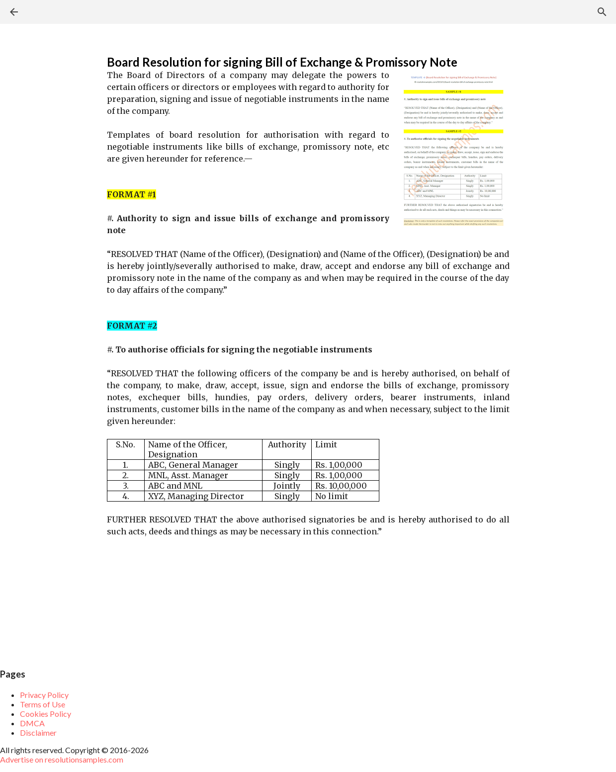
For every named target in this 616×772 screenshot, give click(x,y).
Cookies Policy (45, 713)
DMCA (32, 723)
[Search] (602, 12)
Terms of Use (42, 704)
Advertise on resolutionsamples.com (61, 759)
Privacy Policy (44, 694)
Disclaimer (38, 732)
